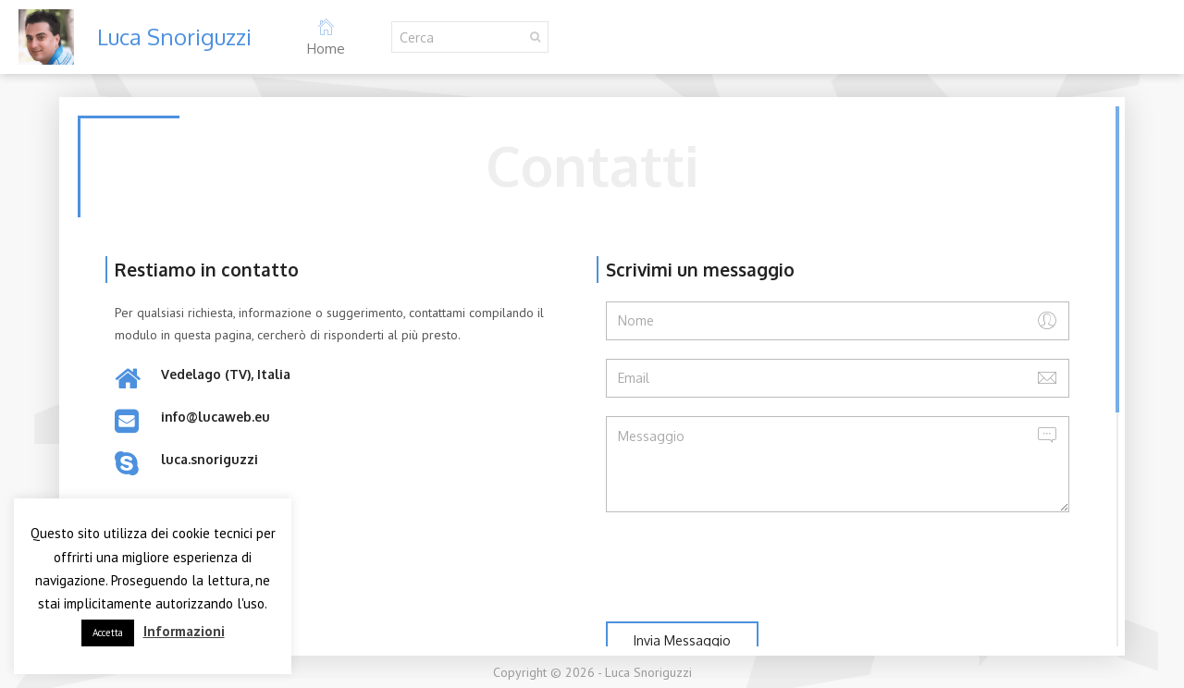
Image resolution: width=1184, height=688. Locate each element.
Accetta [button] (107, 632)
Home (326, 37)
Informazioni (184, 631)
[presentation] (746, 567)
